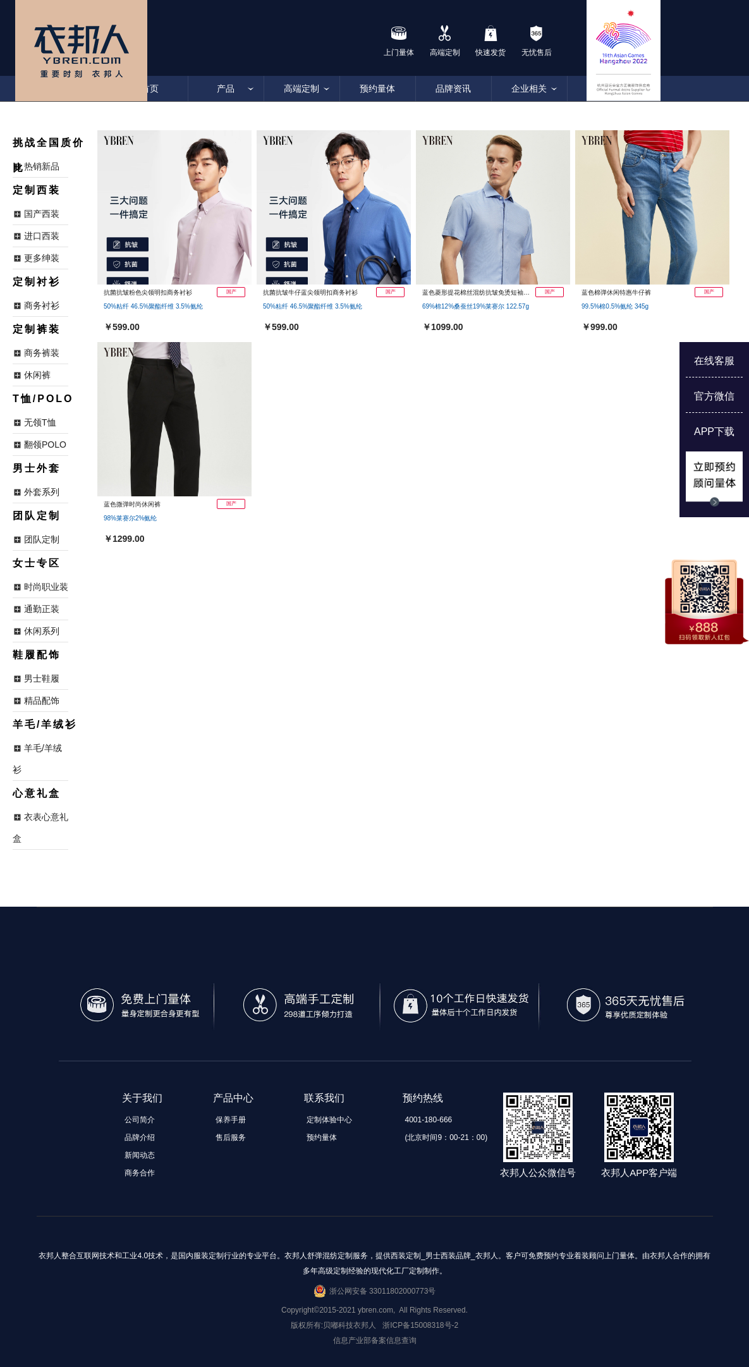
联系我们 (324, 1098)
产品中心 (233, 1098)
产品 (225, 88)
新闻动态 (140, 1155)
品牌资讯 (453, 88)
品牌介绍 (140, 1137)
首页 (150, 88)
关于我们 (142, 1098)
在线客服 (714, 360)
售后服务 (231, 1137)
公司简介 (140, 1119)
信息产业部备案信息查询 (375, 1340)
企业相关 (529, 88)
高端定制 (301, 88)
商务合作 (140, 1172)
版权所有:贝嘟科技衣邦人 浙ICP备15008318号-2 (374, 1325)
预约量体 (377, 88)
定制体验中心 (329, 1119)
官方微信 (714, 396)
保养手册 (231, 1119)
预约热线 (423, 1098)
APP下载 (714, 431)
